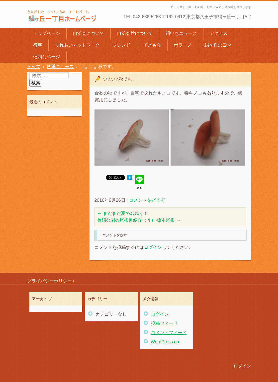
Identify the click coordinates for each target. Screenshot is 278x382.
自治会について (88, 33)
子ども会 (152, 45)
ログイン (153, 247)
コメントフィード (169, 332)
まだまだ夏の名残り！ (122, 213)
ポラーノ (183, 45)
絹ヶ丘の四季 (217, 45)
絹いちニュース (181, 33)
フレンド (121, 45)
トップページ (46, 33)
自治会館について (135, 33)
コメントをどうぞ (147, 200)
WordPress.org (166, 341)
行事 (37, 45)
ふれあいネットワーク (77, 45)
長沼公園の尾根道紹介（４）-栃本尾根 (139, 220)
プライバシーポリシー (49, 281)
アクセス (219, 33)
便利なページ (46, 56)
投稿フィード (164, 323)
